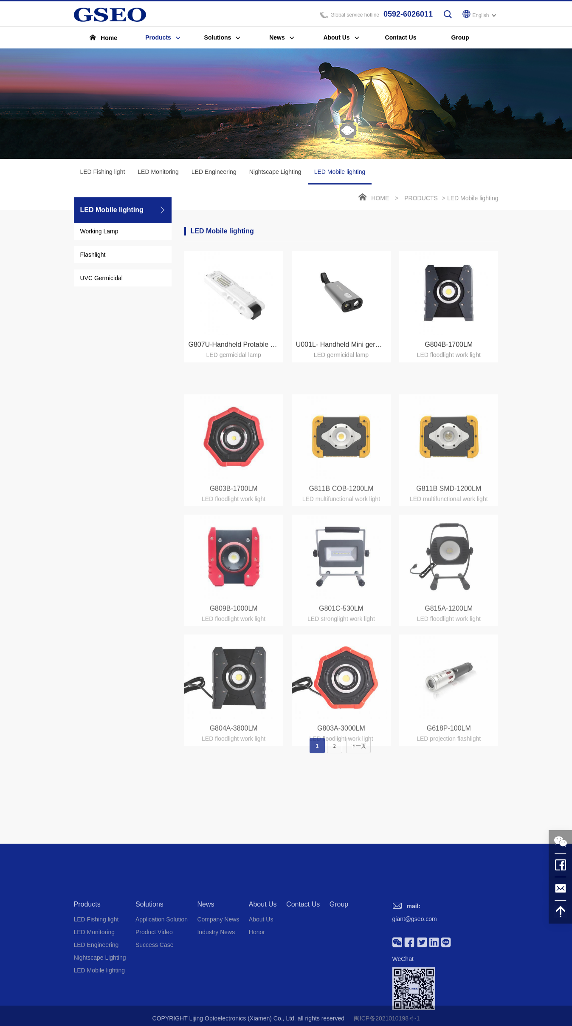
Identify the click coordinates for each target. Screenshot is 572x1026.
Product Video (154, 982)
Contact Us (303, 954)
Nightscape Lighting (275, 173)
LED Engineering (214, 173)
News (205, 954)
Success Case (154, 995)
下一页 (358, 751)
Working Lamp (99, 233)
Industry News (216, 982)
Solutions (149, 954)
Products (421, 200)
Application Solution (161, 969)
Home (380, 200)
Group (339, 954)
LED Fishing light (102, 173)
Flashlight (93, 256)
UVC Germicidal (101, 280)
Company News (218, 969)
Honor (257, 982)
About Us (263, 954)
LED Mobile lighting (340, 178)
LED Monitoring (158, 173)
